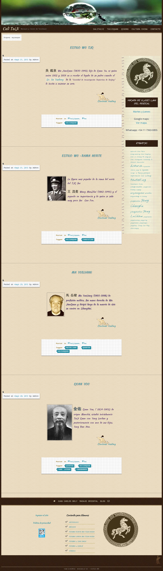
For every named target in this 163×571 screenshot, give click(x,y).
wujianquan (71, 123)
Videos (72, 551)
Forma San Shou (77, 541)
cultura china (139, 29)
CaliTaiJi (98, 29)
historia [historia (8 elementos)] (136, 166)
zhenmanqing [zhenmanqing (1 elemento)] (135, 228)
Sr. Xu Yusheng (54, 79)
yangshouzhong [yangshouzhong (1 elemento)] (135, 220)
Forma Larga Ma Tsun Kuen (81, 536)
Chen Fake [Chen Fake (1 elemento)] (141, 151)
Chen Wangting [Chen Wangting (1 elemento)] (145, 154)
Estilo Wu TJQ (81, 47)
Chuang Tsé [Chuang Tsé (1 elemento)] (140, 157)
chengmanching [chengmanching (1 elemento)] (135, 154)
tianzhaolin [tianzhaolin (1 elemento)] (134, 184)
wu (85, 119)
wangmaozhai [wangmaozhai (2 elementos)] (136, 187)
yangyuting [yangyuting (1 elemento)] (143, 220)
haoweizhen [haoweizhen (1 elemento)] (140, 162)
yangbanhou (82, 469)
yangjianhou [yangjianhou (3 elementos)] (136, 211)
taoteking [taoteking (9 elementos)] (138, 180)
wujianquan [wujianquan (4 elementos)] (137, 193)
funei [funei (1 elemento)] (132, 159)
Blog (102, 501)
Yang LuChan (64, 469)
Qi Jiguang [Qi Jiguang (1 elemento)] (139, 173)
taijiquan (112, 29)
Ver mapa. (141, 122)
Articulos (73, 522)
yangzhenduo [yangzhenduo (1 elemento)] (135, 223)
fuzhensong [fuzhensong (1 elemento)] (146, 159)
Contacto (155, 29)
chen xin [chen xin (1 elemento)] (133, 157)
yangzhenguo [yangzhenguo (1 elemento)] (143, 223)
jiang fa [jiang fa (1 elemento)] (138, 170)
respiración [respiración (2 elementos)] (135, 176)
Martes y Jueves (141, 111)
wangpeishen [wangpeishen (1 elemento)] (147, 187)
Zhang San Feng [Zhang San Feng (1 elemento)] (143, 226)
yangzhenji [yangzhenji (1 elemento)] (134, 226)
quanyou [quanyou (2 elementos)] (147, 173)
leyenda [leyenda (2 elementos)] (145, 170)
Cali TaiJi (10, 29)
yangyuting (88, 240)
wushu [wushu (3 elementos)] (148, 193)
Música (72, 527)
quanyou (86, 348)
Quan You (81, 384)
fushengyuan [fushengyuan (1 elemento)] (138, 159)
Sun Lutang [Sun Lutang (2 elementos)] (146, 176)
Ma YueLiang (81, 272)
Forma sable (76, 546)
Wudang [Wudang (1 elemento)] (133, 190)
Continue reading (107, 102)
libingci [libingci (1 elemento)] (133, 173)
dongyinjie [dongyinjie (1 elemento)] (148, 157)
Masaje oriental (89, 501)
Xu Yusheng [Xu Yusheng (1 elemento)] (143, 196)
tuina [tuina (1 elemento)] (141, 184)
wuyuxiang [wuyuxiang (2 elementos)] (135, 196)
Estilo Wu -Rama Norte (81, 155)
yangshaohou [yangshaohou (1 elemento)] (148, 217)
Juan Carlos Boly (67, 501)
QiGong (125, 29)
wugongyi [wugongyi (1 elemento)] (138, 190)
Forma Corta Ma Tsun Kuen (81, 532)
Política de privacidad (41, 522)
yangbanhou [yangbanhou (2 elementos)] (135, 201)
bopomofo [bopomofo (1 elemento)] (133, 151)
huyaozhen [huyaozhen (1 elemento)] (146, 166)
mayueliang (71, 348)
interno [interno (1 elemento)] (133, 170)
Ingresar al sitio (41, 515)
